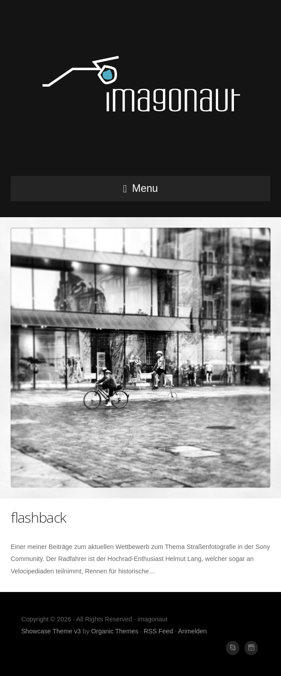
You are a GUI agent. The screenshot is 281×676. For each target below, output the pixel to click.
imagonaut (140, 91)
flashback (38, 517)
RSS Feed (158, 631)
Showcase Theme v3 (51, 631)
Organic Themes (114, 631)
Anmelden (192, 631)
